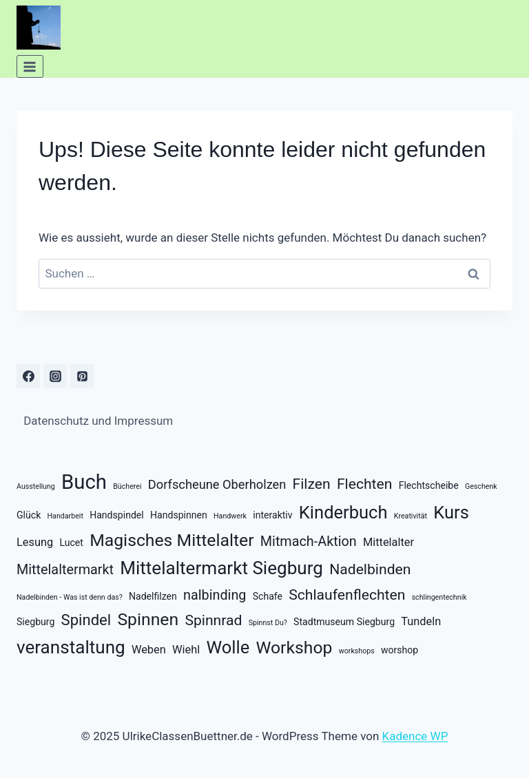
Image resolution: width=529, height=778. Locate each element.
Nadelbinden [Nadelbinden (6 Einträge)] (370, 569)
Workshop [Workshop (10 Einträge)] (294, 648)
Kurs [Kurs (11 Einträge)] (451, 512)
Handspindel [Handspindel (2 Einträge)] (117, 515)
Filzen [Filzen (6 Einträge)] (312, 483)
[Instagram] (55, 376)
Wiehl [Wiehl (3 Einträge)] (186, 649)
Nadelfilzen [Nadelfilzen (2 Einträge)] (153, 596)
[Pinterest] (82, 376)
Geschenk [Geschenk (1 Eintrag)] (481, 486)
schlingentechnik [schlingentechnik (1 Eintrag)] (439, 597)
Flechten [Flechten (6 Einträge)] (365, 483)
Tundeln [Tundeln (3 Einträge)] (421, 621)
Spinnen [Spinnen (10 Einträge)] (147, 619)
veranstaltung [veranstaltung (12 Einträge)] (71, 647)
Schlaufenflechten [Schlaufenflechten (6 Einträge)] (347, 594)
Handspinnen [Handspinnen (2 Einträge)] (178, 515)
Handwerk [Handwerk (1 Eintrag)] (230, 516)
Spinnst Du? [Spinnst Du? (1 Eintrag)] (268, 622)
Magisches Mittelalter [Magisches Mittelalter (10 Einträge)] (171, 540)
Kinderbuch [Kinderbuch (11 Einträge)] (343, 512)
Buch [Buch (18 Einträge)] (84, 482)
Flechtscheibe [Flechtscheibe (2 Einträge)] (429, 485)
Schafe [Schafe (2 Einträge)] (267, 596)
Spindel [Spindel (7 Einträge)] (86, 620)
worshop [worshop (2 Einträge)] (399, 649)
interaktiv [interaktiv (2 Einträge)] (272, 515)
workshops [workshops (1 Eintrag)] (357, 650)
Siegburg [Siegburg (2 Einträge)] (35, 621)
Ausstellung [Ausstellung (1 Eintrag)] (36, 486)
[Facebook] (28, 376)
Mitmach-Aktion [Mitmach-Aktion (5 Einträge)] (308, 541)
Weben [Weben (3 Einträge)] (149, 649)
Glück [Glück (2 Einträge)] (29, 515)
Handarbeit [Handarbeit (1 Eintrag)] (65, 516)
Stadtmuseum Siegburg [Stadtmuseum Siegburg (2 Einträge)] (344, 621)
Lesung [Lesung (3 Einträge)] (35, 542)
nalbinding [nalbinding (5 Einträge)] (214, 595)
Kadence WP (415, 736)
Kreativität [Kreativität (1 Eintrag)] (410, 516)
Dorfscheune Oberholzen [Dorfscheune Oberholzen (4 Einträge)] (217, 484)
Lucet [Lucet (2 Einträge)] (71, 542)
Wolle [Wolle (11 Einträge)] (227, 647)
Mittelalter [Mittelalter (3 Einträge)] (388, 542)
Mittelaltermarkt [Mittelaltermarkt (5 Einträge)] (65, 570)
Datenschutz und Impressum (98, 421)
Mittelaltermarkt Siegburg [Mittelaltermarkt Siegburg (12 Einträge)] (221, 568)
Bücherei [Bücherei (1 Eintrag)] (127, 486)
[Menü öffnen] (30, 66)
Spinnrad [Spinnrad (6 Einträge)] (213, 620)
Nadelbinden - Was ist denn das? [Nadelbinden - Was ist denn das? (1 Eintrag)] (70, 597)
